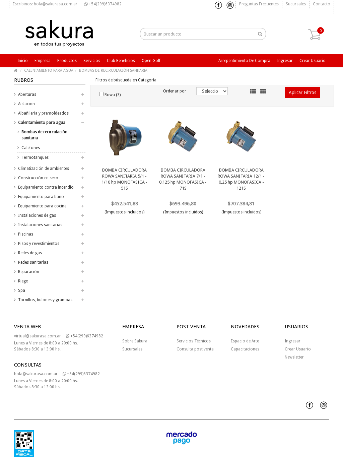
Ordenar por (174, 91)
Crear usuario (312, 60)
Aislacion (26, 104)
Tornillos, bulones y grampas (45, 300)
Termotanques (35, 157)
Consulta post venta (195, 349)
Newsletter (294, 357)
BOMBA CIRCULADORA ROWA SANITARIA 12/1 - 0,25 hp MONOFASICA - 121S (241, 179)
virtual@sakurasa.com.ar (37, 336)
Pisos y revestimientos (38, 243)
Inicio (22, 60)
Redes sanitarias (33, 262)
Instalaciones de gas (37, 215)
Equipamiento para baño (41, 196)
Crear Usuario (298, 349)
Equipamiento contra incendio (46, 187)
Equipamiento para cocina (42, 206)
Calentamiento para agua (41, 122)
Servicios (91, 60)
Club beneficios (121, 60)
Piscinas (25, 234)
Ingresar (285, 60)
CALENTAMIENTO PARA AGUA (48, 70)
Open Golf (151, 60)
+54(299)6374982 (103, 4)
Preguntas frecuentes (259, 4)
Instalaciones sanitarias (40, 224)
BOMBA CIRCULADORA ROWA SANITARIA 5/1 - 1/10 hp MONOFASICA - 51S (124, 179)
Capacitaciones (245, 349)
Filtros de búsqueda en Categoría (125, 80)
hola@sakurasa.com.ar (36, 374)
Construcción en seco (38, 178)
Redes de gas (30, 253)
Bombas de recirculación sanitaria (44, 135)
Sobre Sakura (134, 341)
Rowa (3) (110, 94)
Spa (21, 290)
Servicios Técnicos (194, 341)
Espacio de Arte (245, 341)
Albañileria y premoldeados (43, 113)
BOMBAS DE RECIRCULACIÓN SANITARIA (113, 70)
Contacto (321, 4)
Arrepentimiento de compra (244, 60)
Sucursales (296, 4)
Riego (23, 281)
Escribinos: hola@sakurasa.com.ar (45, 4)
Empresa (43, 60)
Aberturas (27, 94)
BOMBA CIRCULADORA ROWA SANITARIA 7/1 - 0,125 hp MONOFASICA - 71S (183, 179)
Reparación (28, 271)
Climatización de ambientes (43, 168)
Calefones (30, 147)
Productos (67, 60)
